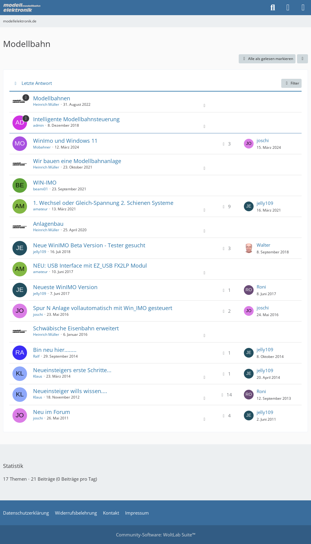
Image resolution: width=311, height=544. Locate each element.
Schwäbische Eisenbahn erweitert (76, 328)
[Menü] (303, 8)
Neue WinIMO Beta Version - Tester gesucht (89, 245)
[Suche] (273, 8)
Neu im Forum (51, 412)
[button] (302, 58)
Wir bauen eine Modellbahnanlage (77, 161)
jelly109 (265, 203)
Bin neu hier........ (55, 349)
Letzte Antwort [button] (37, 83)
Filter (291, 83)
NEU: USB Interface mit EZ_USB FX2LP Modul (90, 265)
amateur (40, 209)
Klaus (37, 376)
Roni (261, 287)
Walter (263, 245)
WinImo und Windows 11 (65, 140)
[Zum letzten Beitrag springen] (249, 144)
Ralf (36, 356)
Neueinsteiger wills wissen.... (70, 391)
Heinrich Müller (46, 104)
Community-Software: (155, 535)
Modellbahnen (51, 98)
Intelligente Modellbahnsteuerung (76, 119)
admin (38, 125)
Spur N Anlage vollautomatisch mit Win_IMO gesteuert (102, 308)
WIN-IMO (44, 182)
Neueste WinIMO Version (65, 287)
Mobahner (42, 147)
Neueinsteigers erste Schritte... (72, 370)
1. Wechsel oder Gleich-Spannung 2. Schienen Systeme (103, 202)
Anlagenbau (48, 223)
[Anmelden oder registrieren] (288, 7)
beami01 (40, 189)
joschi (263, 140)
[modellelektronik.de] (22, 8)
